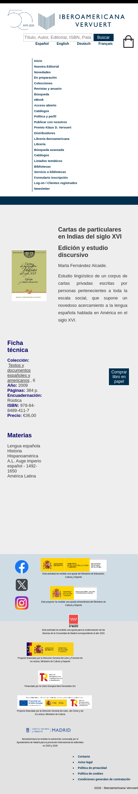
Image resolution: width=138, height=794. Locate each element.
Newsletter (42, 188)
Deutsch (84, 44)
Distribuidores (44, 133)
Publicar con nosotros (50, 122)
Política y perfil (45, 116)
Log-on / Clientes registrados (55, 183)
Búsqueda (41, 94)
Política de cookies (90, 773)
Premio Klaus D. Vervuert (52, 127)
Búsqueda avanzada (49, 150)
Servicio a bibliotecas (50, 172)
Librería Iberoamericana (52, 139)
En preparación (45, 77)
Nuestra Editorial (46, 66)
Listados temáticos (48, 161)
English (63, 44)
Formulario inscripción (51, 177)
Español (42, 44)
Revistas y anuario (47, 88)
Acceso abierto (45, 105)
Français (106, 44)
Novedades (42, 72)
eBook (39, 99)
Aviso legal (85, 762)
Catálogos (41, 111)
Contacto (84, 756)
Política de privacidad (92, 768)
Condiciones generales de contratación (104, 779)
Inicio (38, 61)
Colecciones (43, 83)
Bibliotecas (42, 166)
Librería (39, 144)
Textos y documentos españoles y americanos (19, 373)
